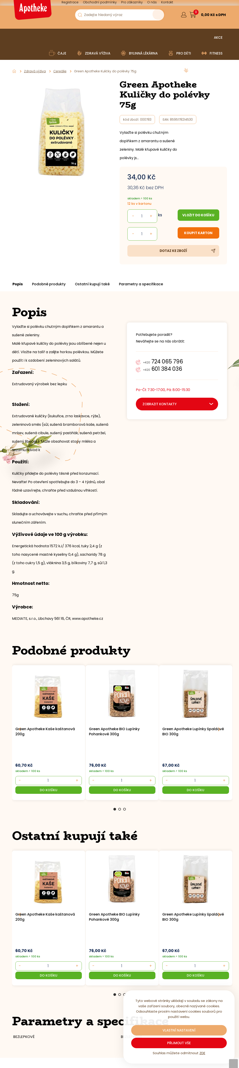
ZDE (202, 1053)
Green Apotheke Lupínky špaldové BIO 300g (193, 731)
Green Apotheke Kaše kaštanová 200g (45, 731)
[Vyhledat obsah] (153, 15)
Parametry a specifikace (157, 284)
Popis (21, 284)
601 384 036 (162, 369)
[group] (49, 732)
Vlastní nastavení (179, 1030)
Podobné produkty (57, 284)
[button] (47, 790)
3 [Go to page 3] (124, 809)
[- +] (46, 780)
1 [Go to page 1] (114, 809)
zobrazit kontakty (160, 404)
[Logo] (32, 11)
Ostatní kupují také (104, 284)
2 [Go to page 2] (119, 809)
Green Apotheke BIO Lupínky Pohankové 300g (114, 731)
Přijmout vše (179, 1043)
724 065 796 (163, 361)
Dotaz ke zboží (173, 250)
